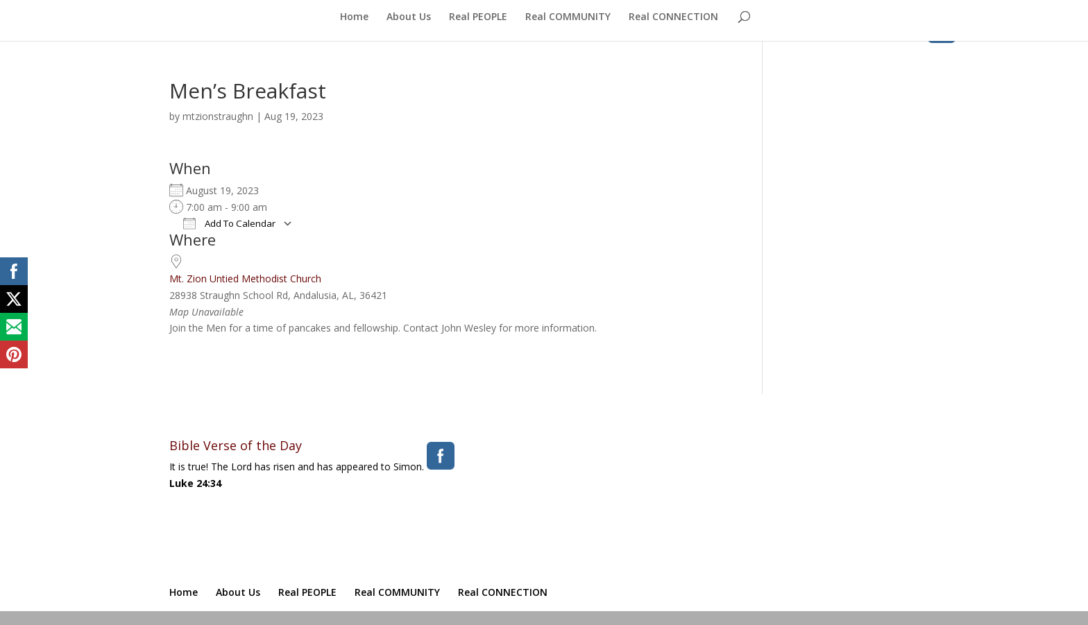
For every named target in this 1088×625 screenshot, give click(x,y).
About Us (408, 17)
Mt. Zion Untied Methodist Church (245, 278)
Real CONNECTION (673, 17)
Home (354, 17)
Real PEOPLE (478, 17)
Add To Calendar (229, 223)
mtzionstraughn (217, 116)
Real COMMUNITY (568, 17)
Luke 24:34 (195, 483)
